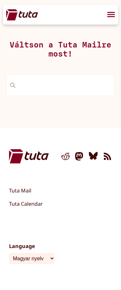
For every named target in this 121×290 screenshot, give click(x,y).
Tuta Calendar (26, 203)
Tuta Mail (20, 190)
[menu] (111, 15)
